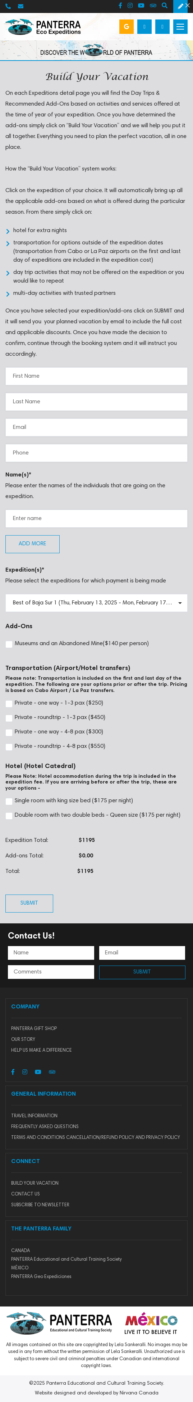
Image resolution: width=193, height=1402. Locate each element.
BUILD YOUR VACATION (35, 1183)
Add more (32, 544)
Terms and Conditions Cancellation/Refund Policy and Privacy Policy (95, 1138)
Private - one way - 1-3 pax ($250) (54, 703)
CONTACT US (25, 1194)
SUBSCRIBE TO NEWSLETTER (40, 1205)
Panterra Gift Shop (34, 1029)
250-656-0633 (8, 6)
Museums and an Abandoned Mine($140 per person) (77, 644)
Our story (23, 1040)
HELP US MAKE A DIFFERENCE (41, 1050)
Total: (12, 871)
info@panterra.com (20, 6)
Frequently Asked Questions (45, 1127)
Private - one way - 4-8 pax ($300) (54, 732)
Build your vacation (144, 27)
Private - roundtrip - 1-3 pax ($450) (55, 718)
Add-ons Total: (24, 856)
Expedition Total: (26, 840)
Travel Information (34, 1116)
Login (162, 27)
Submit (29, 903)
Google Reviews (126, 27)
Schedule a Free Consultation (180, 6)
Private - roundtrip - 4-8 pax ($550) (55, 747)
